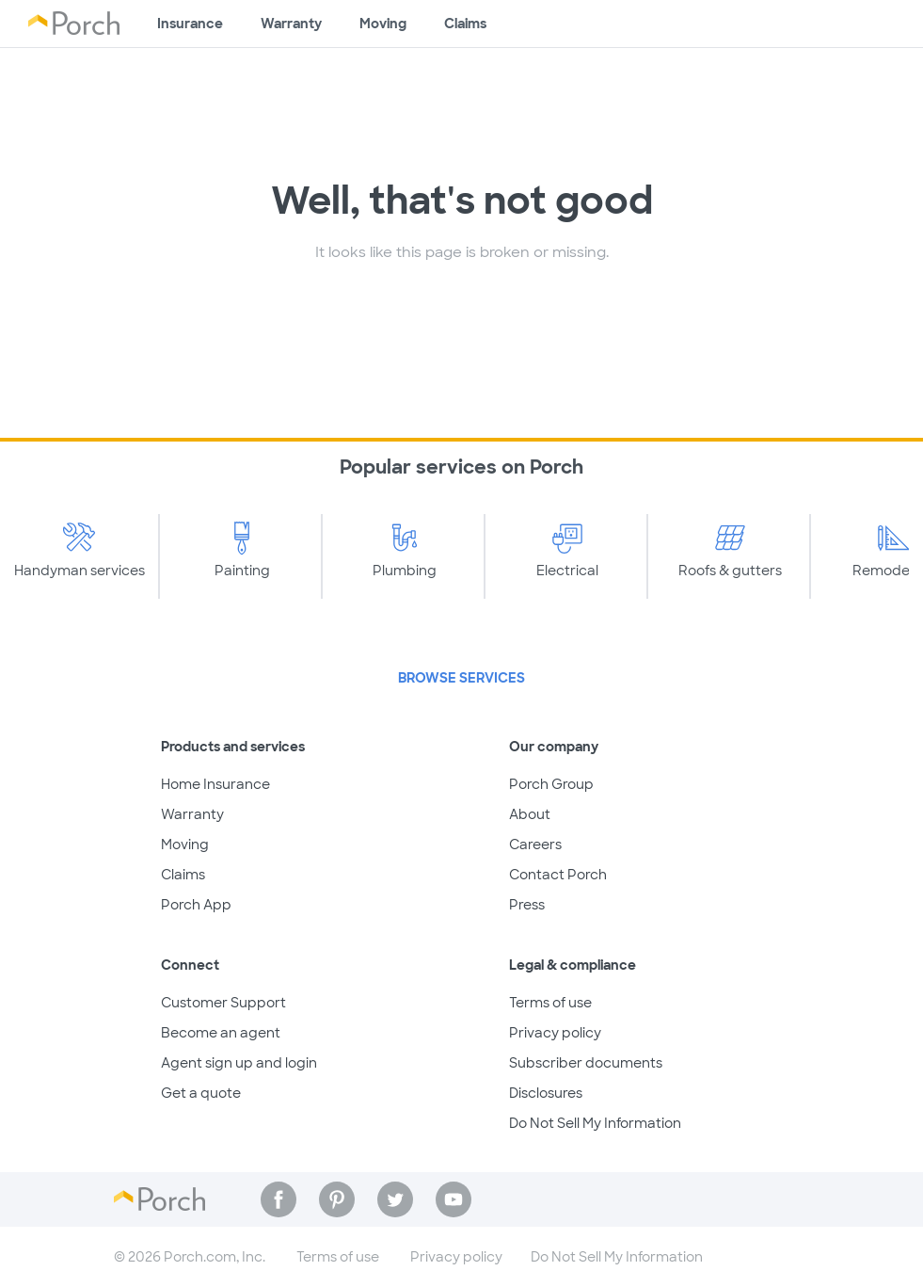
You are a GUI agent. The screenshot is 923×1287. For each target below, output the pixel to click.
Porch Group (551, 784)
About (529, 814)
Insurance (190, 23)
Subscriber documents (585, 1062)
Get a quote (201, 1093)
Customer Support (223, 1002)
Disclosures (545, 1093)
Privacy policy (555, 1032)
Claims (465, 23)
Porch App (196, 904)
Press (527, 904)
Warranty (291, 23)
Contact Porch (558, 874)
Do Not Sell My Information (595, 1123)
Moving (382, 23)
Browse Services (461, 677)
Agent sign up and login (239, 1062)
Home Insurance (215, 784)
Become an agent (220, 1032)
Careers (535, 844)
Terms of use (550, 1002)
